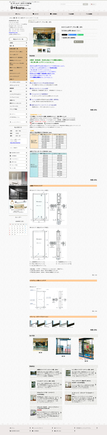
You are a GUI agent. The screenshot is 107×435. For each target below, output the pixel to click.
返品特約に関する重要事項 (68, 37)
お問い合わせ (72, 30)
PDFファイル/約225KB (36, 123)
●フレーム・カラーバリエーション (39, 316)
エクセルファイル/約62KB (51, 123)
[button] (89, 14)
